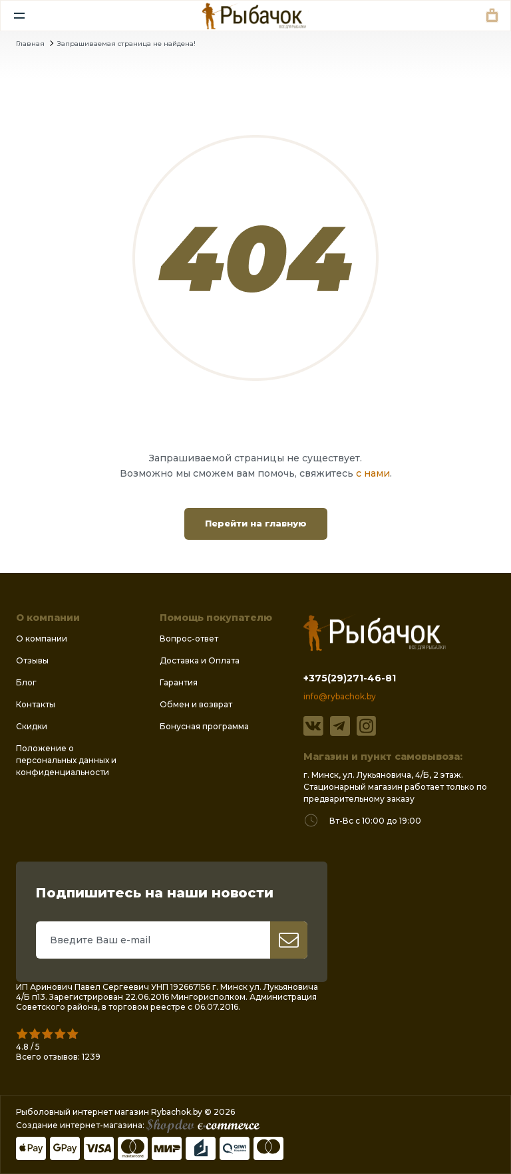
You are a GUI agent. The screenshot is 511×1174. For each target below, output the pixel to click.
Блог (26, 682)
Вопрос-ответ (189, 639)
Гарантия (179, 682)
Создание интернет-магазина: (137, 1125)
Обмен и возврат (196, 704)
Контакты (35, 704)
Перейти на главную (256, 523)
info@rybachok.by (339, 696)
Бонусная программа (204, 726)
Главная (30, 43)
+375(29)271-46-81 (349, 678)
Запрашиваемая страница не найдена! (126, 43)
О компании (41, 639)
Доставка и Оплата (200, 660)
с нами (373, 473)
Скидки (31, 726)
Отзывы (32, 660)
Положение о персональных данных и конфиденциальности (66, 760)
